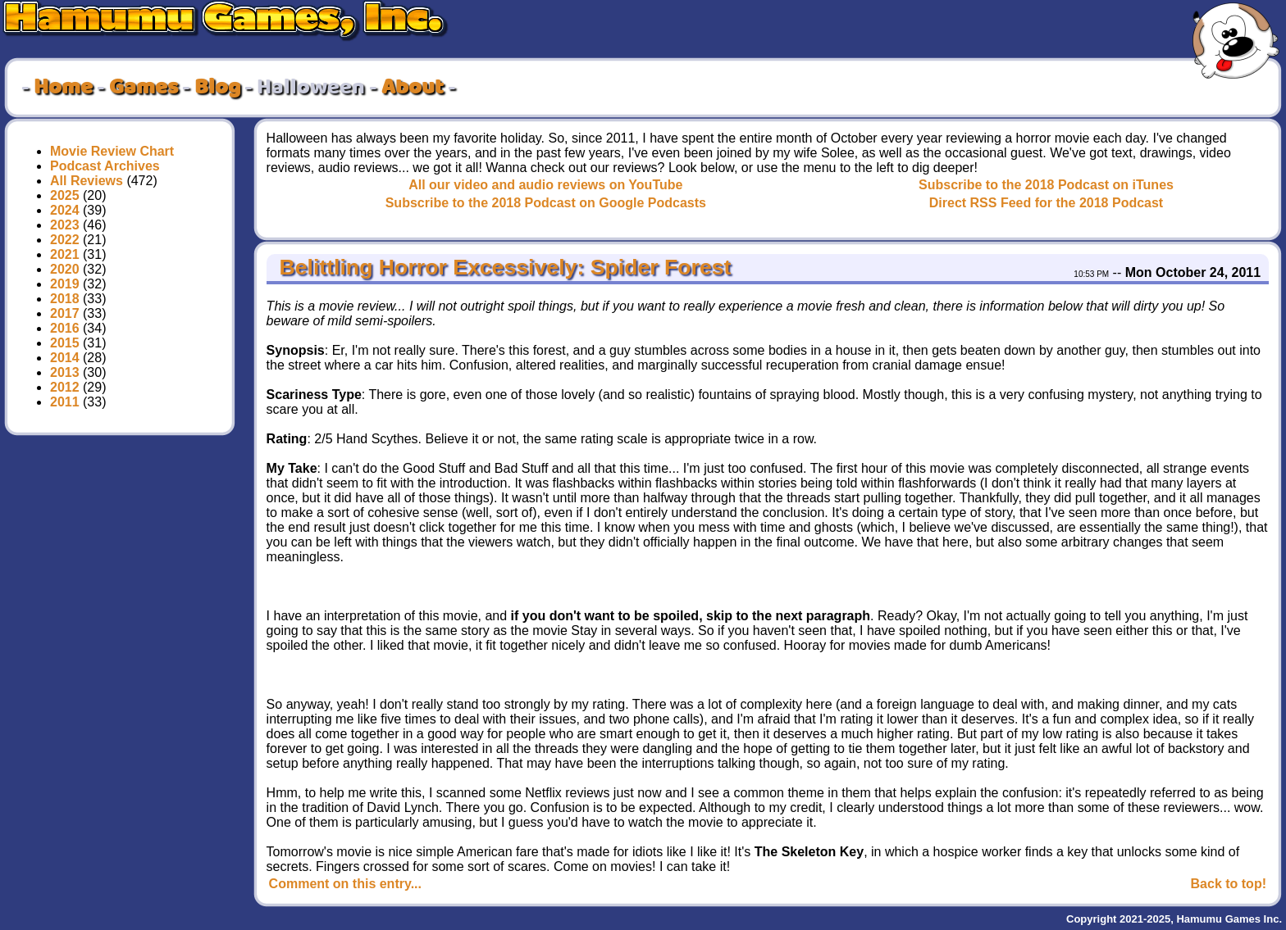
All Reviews (86, 181)
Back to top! (1228, 884)
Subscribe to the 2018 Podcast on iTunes (1046, 185)
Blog (217, 87)
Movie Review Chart (112, 151)
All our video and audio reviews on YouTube (545, 185)
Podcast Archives (105, 166)
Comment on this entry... (345, 884)
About (412, 87)
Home (63, 87)
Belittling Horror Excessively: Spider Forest (502, 267)
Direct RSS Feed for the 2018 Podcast (1046, 203)
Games (143, 87)
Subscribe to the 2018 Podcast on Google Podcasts (545, 203)
